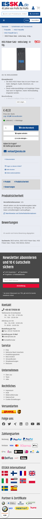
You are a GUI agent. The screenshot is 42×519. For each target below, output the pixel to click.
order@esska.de (9, 336)
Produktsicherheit (21, 181)
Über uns (9, 375)
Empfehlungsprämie (13, 354)
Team (7, 377)
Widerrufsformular (12, 395)
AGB (7, 393)
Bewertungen (9, 187)
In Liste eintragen (21, 138)
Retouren (9, 363)
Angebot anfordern (21, 133)
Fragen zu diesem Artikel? (13, 166)
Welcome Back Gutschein (15, 352)
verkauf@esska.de (14, 151)
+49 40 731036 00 (11, 310)
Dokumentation (10, 159)
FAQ (7, 350)
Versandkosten (11, 359)
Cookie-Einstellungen (13, 399)
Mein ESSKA (10, 357)
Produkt (7, 181)
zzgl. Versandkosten (12, 116)
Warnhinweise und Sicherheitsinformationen (21, 213)
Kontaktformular (8, 340)
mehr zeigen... (21, 102)
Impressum (9, 390)
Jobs (7, 379)
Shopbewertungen (12, 361)
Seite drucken (10, 169)
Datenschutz (10, 397)
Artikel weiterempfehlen (12, 173)
